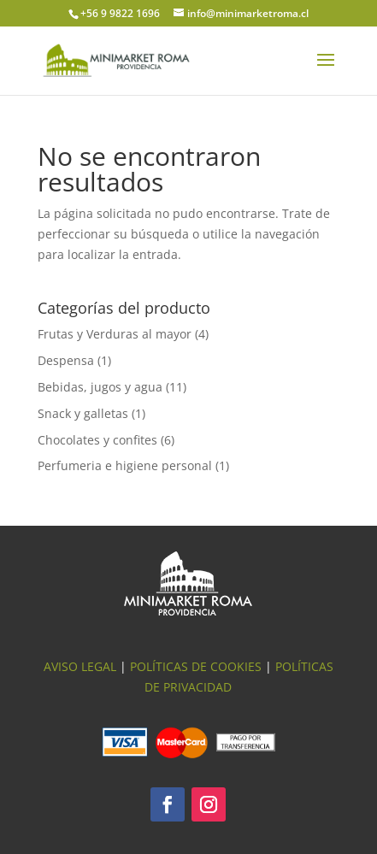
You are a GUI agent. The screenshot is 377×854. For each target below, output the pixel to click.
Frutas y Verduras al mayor (114, 334)
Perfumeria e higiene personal (125, 465)
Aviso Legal (80, 666)
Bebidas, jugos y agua (100, 387)
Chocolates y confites (97, 440)
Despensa (66, 360)
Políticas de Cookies (196, 666)
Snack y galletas (83, 413)
